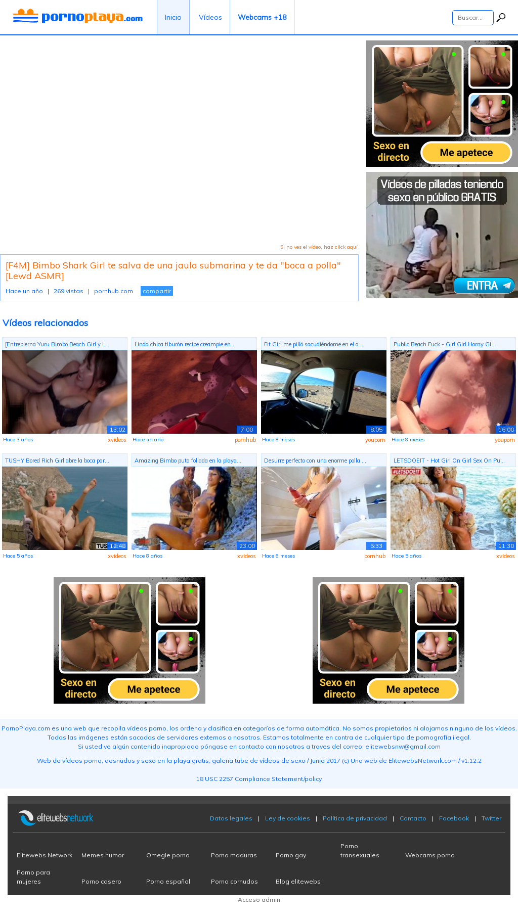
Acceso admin (259, 899)
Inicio (173, 17)
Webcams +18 (262, 17)
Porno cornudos (234, 881)
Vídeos (210, 17)
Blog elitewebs (298, 881)
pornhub (245, 439)
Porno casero (101, 881)
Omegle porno (168, 855)
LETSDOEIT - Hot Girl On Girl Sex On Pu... (449, 460)
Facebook (454, 818)
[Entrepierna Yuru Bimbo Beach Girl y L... (57, 344)
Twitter (491, 818)
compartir (157, 291)
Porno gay (291, 855)
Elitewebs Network (44, 855)
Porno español (168, 881)
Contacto (413, 818)
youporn (375, 439)
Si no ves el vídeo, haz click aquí (319, 247)
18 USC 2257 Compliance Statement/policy (259, 778)
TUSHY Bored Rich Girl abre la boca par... (57, 460)
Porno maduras (234, 855)
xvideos (117, 439)
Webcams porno (430, 855)
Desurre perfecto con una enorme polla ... (315, 460)
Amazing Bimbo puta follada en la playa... (188, 460)
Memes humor (102, 855)
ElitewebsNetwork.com (422, 760)
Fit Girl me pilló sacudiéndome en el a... (313, 344)
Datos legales (231, 818)
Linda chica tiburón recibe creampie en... (185, 344)
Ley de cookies (287, 818)
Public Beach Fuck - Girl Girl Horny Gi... (445, 344)
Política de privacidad (355, 818)
